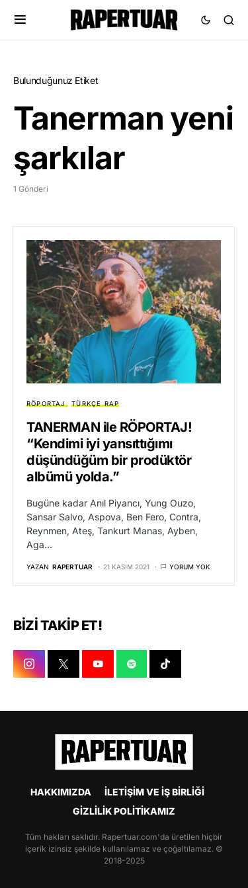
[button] (20, 20)
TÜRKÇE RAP (95, 403)
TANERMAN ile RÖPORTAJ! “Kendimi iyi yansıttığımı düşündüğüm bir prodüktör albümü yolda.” (109, 452)
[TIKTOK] (165, 664)
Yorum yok (189, 567)
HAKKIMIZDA (60, 791)
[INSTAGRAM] (29, 664)
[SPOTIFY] (131, 664)
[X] (63, 664)
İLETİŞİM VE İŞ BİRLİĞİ (154, 791)
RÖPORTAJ (45, 403)
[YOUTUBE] (98, 664)
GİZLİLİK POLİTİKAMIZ (124, 811)
